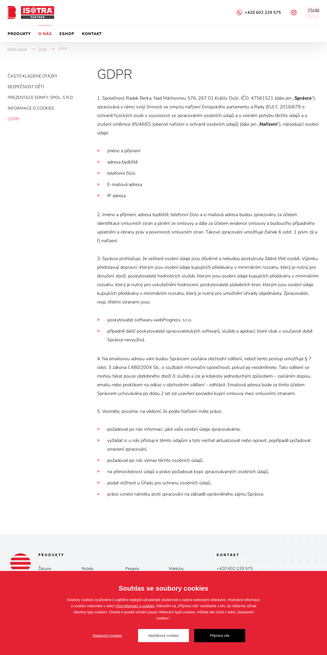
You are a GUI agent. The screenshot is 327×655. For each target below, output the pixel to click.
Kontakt (92, 33)
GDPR (13, 119)
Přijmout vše (219, 636)
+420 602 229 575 (263, 12)
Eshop (67, 33)
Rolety (88, 568)
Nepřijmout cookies (163, 636)
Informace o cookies (31, 108)
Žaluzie (44, 568)
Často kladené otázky (32, 76)
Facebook (293, 12)
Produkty (19, 33)
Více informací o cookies (135, 606)
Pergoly (132, 568)
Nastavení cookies (107, 636)
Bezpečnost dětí (26, 87)
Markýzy (176, 568)
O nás (45, 33)
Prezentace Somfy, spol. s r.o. (41, 97)
